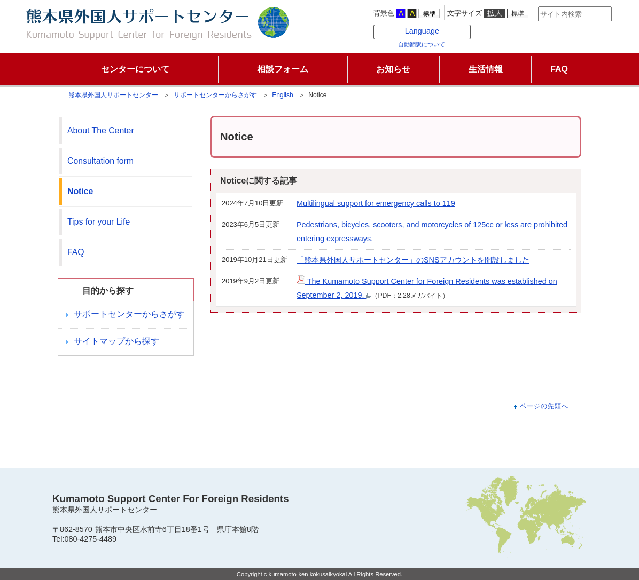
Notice (80, 191)
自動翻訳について (404, 44)
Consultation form (100, 160)
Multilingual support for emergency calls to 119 (376, 203)
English (282, 95)
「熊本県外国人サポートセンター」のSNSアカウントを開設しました (413, 260)
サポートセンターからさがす (215, 95)
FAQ (75, 252)
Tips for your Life (98, 221)
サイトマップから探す (116, 341)
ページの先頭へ (544, 406)
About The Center (100, 130)
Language (405, 31)
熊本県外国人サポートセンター (113, 95)
